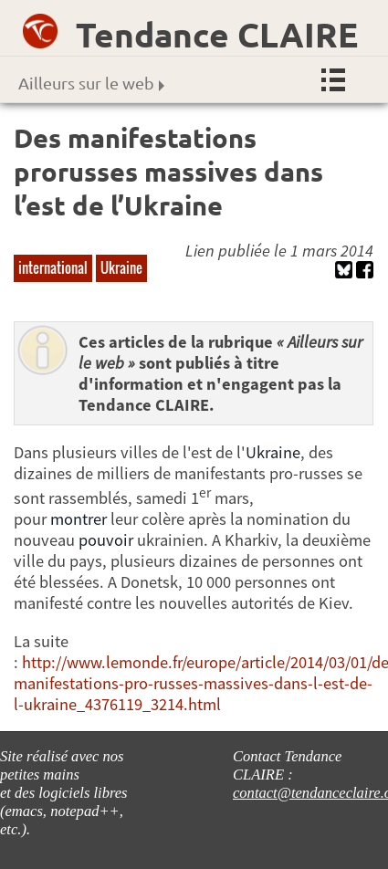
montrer (78, 518)
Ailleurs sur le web (91, 82)
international (53, 267)
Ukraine (121, 267)
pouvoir (106, 539)
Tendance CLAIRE (217, 34)
